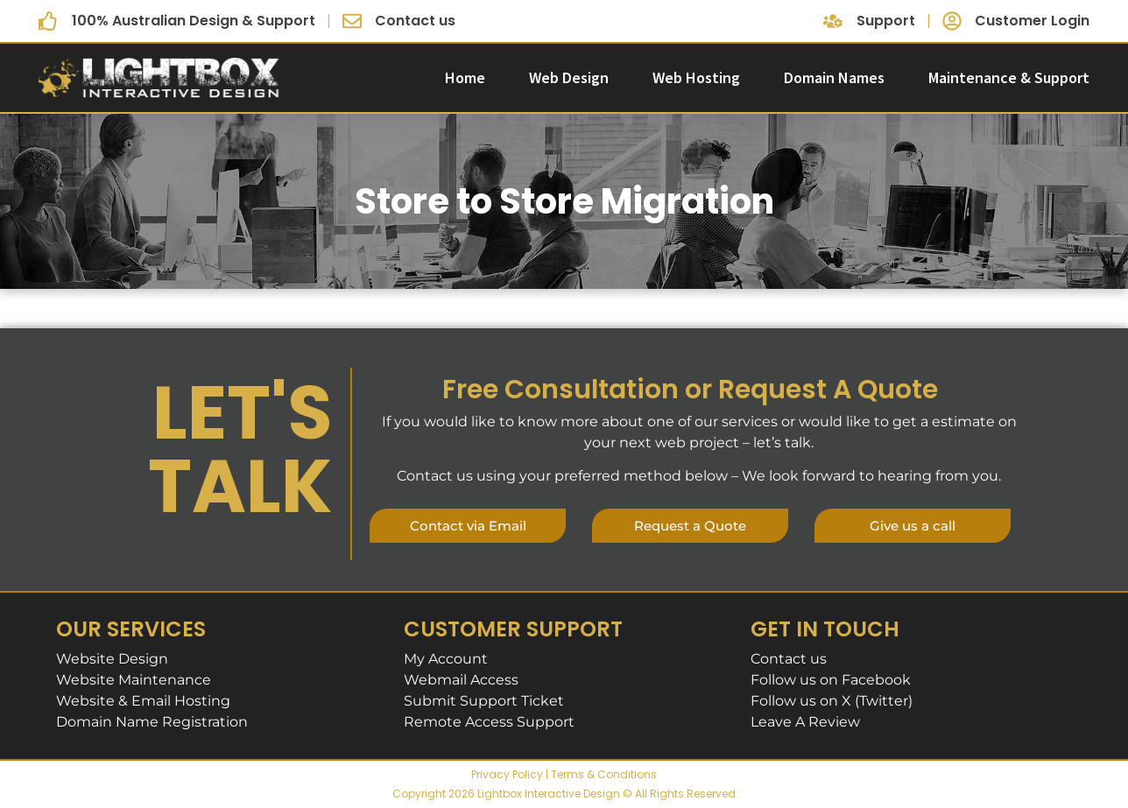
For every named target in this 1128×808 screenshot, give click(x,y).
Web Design (569, 77)
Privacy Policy (507, 774)
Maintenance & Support (1008, 77)
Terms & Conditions (604, 774)
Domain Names (834, 77)
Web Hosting (696, 77)
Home (465, 77)
